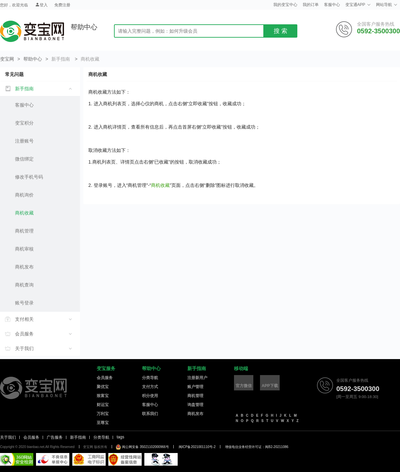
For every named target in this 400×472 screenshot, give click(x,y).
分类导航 (150, 377)
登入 (41, 4)
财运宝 (103, 404)
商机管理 (24, 231)
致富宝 (103, 395)
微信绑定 (24, 159)
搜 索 (280, 31)
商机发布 (24, 266)
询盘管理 (195, 404)
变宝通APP (358, 4)
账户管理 (195, 386)
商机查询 (24, 284)
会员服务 (105, 377)
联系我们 (150, 413)
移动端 (241, 368)
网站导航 (386, 4)
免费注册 (62, 5)
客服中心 (332, 4)
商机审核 (24, 248)
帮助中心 (32, 59)
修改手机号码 (29, 177)
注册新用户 (197, 377)
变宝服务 (106, 368)
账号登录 (24, 302)
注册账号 (24, 141)
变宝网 (32, 31)
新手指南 (196, 368)
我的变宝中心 (285, 4)
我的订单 (311, 4)
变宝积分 (24, 123)
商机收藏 (24, 213)
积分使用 (150, 395)
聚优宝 (103, 386)
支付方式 (150, 386)
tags (120, 437)
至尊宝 (103, 422)
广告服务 (55, 437)
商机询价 (24, 195)
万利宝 (103, 413)
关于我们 (8, 437)
